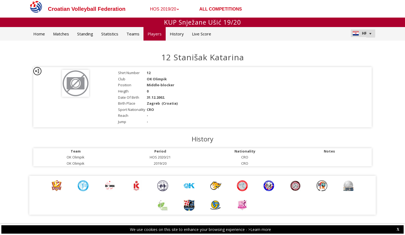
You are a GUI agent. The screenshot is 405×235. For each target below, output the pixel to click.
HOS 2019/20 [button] (164, 9)
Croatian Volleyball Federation (86, 9)
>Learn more (259, 229)
